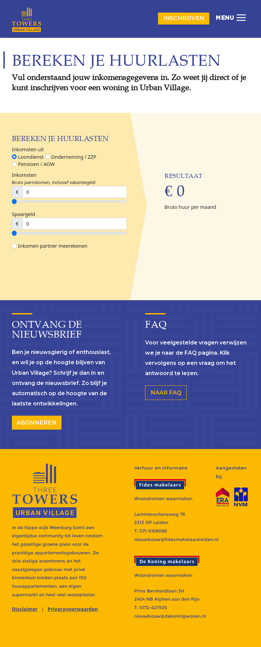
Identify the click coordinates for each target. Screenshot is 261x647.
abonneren (36, 422)
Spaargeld (23, 214)
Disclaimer (25, 609)
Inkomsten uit (28, 149)
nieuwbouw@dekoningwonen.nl (170, 616)
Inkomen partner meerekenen (49, 246)
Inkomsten (24, 175)
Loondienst (28, 157)
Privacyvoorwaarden (73, 609)
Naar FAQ (166, 392)
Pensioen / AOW (33, 164)
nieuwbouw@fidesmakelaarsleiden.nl (176, 539)
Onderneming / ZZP (70, 157)
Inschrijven (183, 18)
